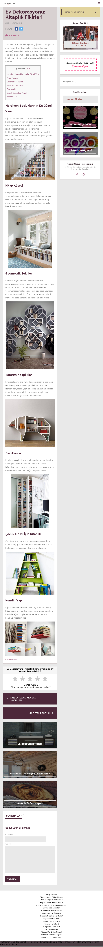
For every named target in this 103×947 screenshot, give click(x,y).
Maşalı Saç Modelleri (51, 921)
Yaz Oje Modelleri (51, 929)
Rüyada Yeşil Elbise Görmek (51, 900)
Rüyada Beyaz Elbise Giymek (51, 897)
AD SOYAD (9, 834)
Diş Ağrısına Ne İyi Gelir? (51, 927)
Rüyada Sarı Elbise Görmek (51, 911)
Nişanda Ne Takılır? (51, 924)
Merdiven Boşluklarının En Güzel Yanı (23, 74)
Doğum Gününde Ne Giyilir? (51, 937)
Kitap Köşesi (12, 78)
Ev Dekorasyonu (11, 659)
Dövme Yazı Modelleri (51, 908)
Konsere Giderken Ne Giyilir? (51, 916)
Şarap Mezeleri (51, 894)
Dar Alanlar (12, 89)
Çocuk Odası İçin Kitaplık (17, 93)
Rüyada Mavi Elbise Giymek (51, 935)
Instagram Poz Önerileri (51, 913)
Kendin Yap (12, 96)
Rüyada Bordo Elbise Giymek (51, 902)
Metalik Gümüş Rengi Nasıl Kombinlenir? (51, 905)
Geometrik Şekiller (15, 81)
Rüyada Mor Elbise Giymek (51, 932)
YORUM (8, 844)
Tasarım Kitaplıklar (15, 85)
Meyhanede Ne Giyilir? (51, 919)
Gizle (28, 68)
